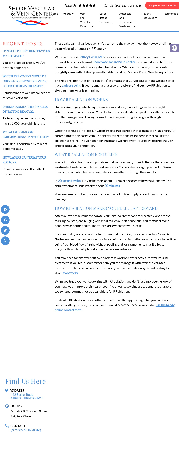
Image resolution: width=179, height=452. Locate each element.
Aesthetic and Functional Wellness (125, 20)
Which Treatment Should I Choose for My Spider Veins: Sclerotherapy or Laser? (25, 81)
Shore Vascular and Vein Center (114, 62)
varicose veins (71, 85)
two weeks (70, 273)
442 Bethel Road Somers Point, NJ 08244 (27, 396)
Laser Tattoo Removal (105, 18)
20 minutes (112, 186)
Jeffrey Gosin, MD (91, 57)
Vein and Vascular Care (85, 20)
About (67, 13)
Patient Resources (148, 15)
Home (54, 13)
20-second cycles (69, 181)
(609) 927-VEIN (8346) (128, 5)
